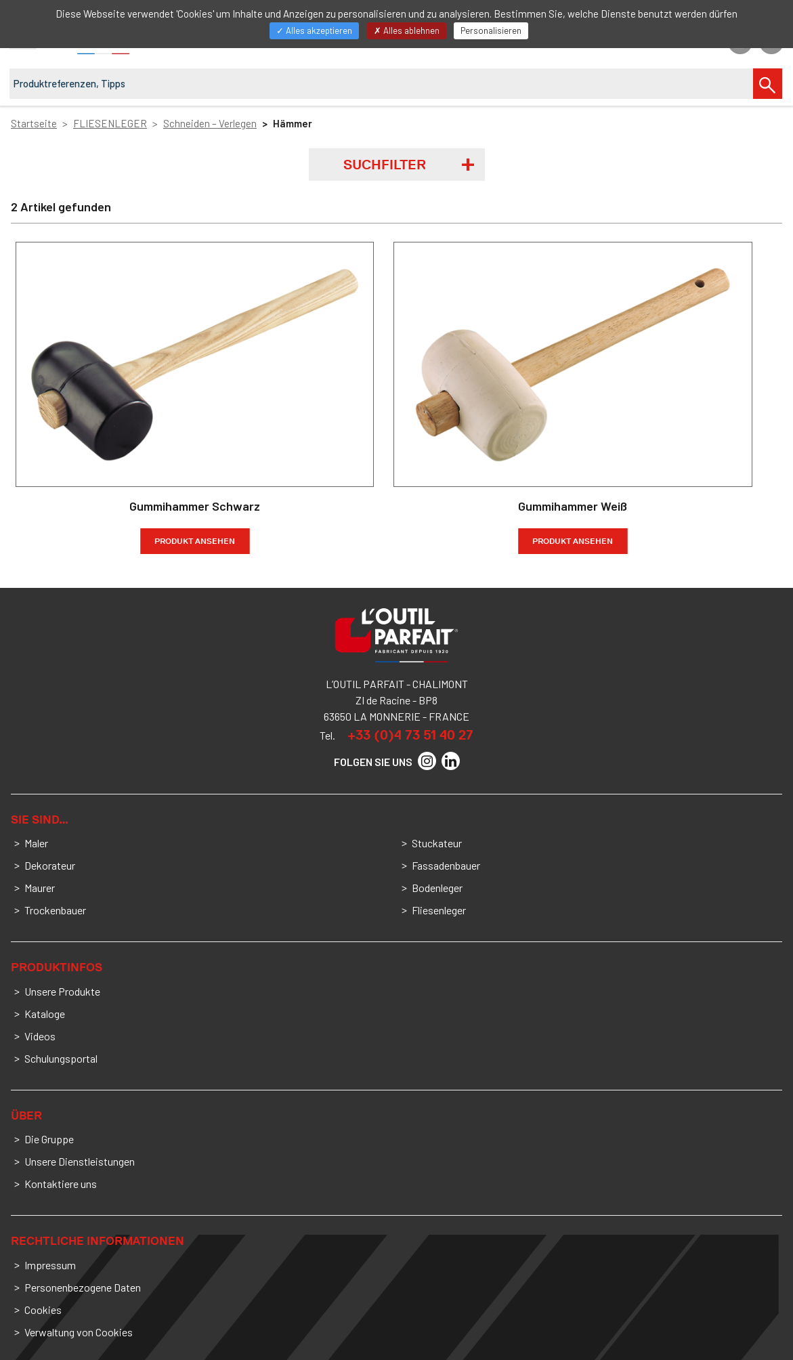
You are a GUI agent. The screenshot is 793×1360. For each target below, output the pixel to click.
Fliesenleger (439, 910)
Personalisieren (490, 30)
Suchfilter (384, 164)
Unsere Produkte (62, 991)
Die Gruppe (49, 1138)
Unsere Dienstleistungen (79, 1161)
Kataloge (44, 1013)
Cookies (43, 1309)
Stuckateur (437, 842)
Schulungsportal (61, 1058)
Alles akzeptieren (314, 30)
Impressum (50, 1264)
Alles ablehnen (407, 30)
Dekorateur (49, 865)
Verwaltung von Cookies (78, 1331)
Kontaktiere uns (60, 1183)
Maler (36, 842)
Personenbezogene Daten (82, 1287)
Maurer (39, 887)
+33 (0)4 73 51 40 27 (410, 735)
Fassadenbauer (446, 865)
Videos (40, 1035)
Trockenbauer (55, 910)
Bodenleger (437, 887)
